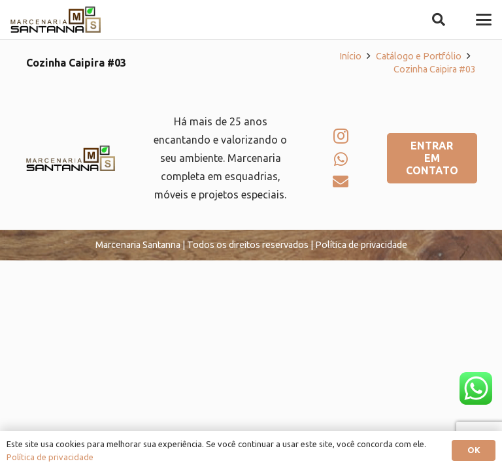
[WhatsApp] (341, 159)
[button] (438, 19)
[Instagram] (340, 135)
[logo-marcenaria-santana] (55, 20)
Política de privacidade (50, 457)
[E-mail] (340, 181)
